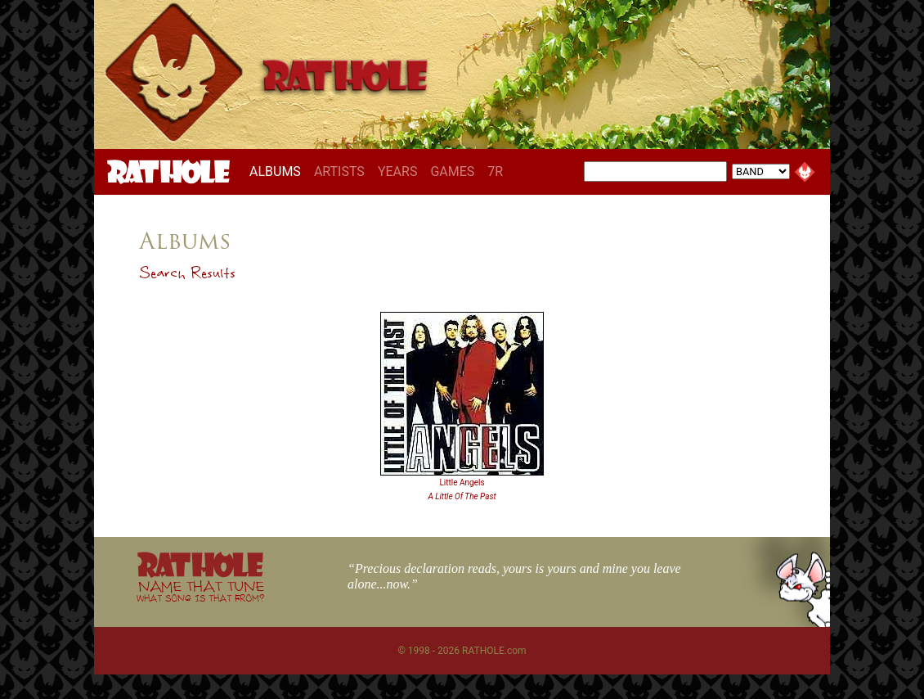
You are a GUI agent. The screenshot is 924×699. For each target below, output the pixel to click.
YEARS (398, 171)
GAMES (452, 171)
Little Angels (461, 482)
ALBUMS (278, 171)
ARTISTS (339, 171)
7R (495, 171)
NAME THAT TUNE (200, 590)
